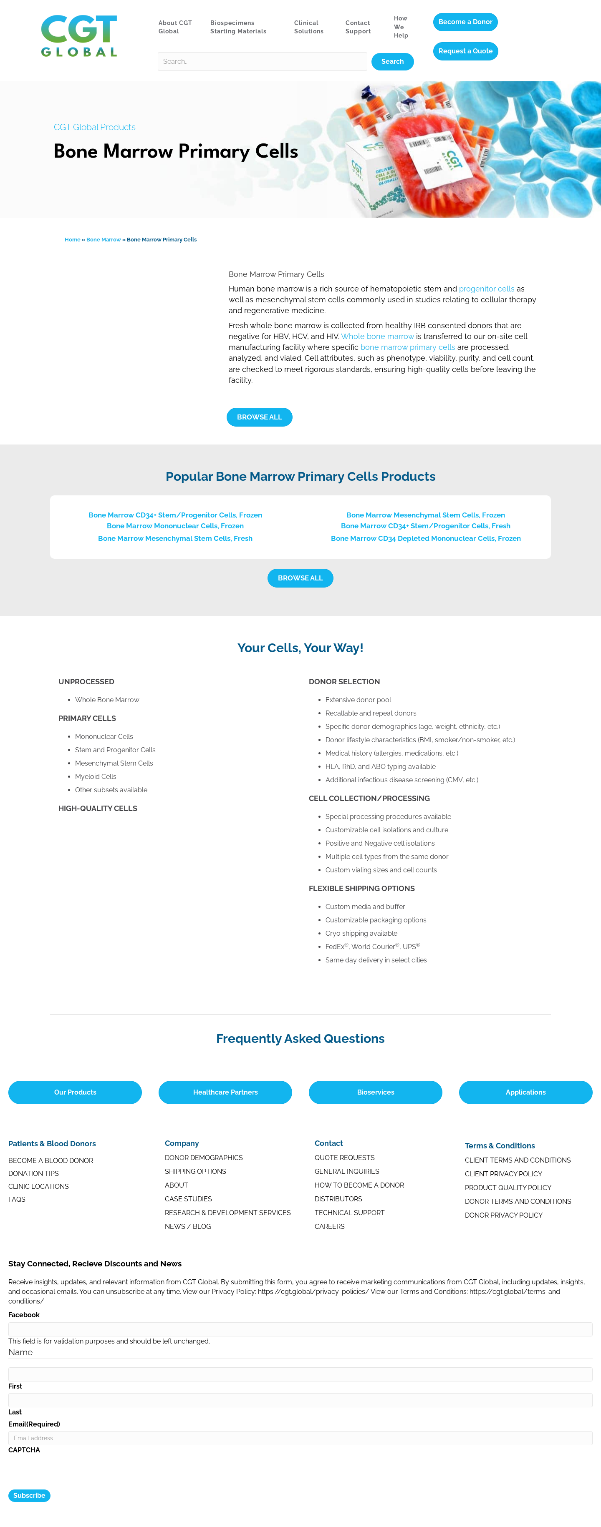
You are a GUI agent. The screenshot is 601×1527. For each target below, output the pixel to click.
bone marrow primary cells (408, 347)
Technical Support (350, 1213)
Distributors (338, 1199)
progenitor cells (487, 288)
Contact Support (358, 27)
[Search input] (262, 61)
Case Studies (188, 1199)
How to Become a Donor (359, 1185)
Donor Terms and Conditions (518, 1202)
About (176, 1185)
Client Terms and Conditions (518, 1160)
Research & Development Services (228, 1213)
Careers (330, 1227)
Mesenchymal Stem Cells (114, 763)
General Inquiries (347, 1171)
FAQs (16, 1199)
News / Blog (188, 1227)
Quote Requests (345, 1158)
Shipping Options (195, 1171)
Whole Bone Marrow (107, 700)
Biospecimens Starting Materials (238, 27)
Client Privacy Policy (503, 1174)
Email (34, 1424)
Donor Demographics (204, 1158)
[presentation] (71, 1473)
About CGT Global (175, 27)
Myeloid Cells (95, 777)
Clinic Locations (38, 1186)
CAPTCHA (24, 1450)
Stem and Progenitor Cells (115, 750)
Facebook (24, 1315)
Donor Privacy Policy (504, 1215)
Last (15, 1412)
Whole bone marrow (377, 336)
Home (73, 239)
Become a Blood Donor (50, 1161)
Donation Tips (33, 1174)
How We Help (401, 27)
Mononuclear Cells (104, 737)
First (15, 1386)
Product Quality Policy (508, 1188)
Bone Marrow (103, 239)
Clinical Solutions (309, 27)
